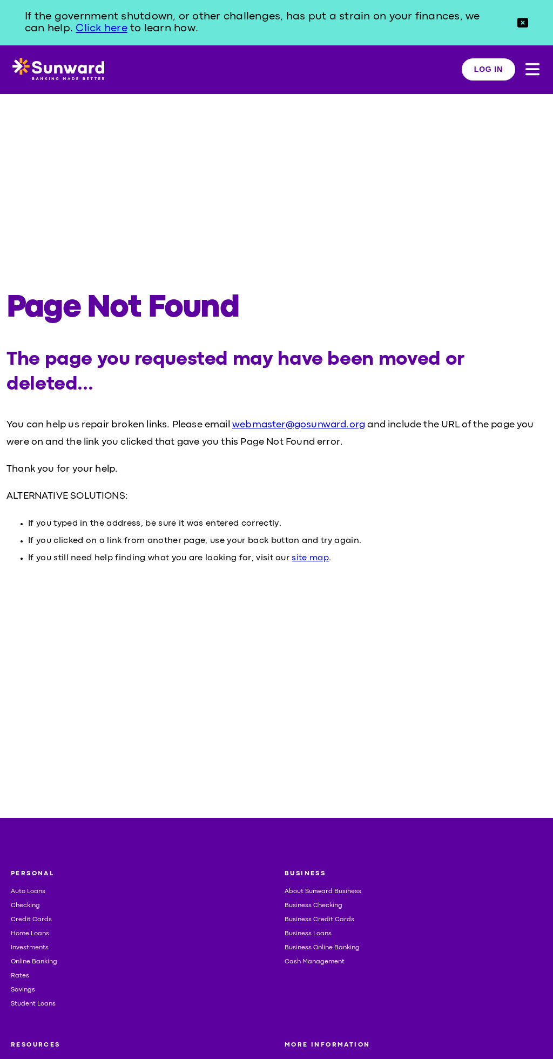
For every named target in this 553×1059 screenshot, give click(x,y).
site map (310, 558)
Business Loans (308, 933)
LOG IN (488, 69)
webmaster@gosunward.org (298, 425)
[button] (523, 22)
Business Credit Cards (319, 919)
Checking (25, 905)
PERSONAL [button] (32, 873)
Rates (20, 975)
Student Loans (33, 1004)
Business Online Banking (322, 947)
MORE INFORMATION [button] (327, 1045)
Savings (23, 990)
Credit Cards (31, 919)
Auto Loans (28, 891)
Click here (101, 28)
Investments (30, 947)
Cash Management (315, 961)
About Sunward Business (323, 891)
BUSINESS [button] (305, 873)
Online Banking (34, 961)
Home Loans (30, 933)
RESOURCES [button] (35, 1045)
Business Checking (313, 905)
